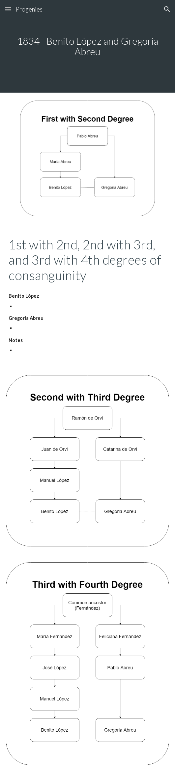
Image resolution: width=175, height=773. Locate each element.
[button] (8, 9)
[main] (87, 46)
